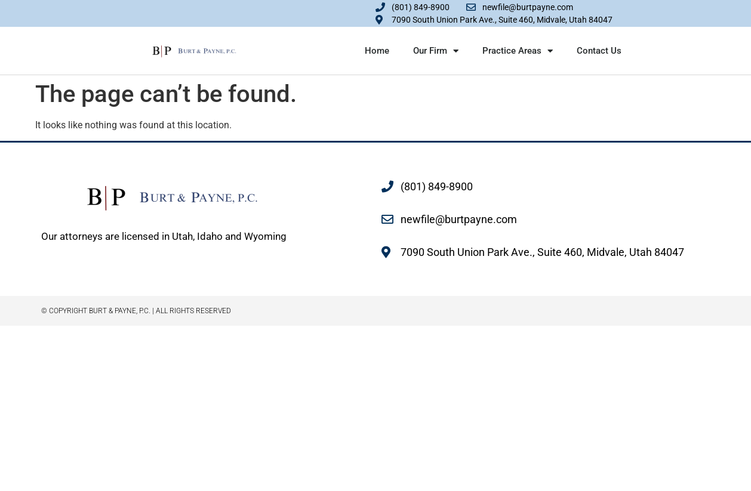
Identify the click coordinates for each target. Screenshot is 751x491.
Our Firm (435, 51)
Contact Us (599, 50)
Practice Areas (517, 51)
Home (377, 50)
